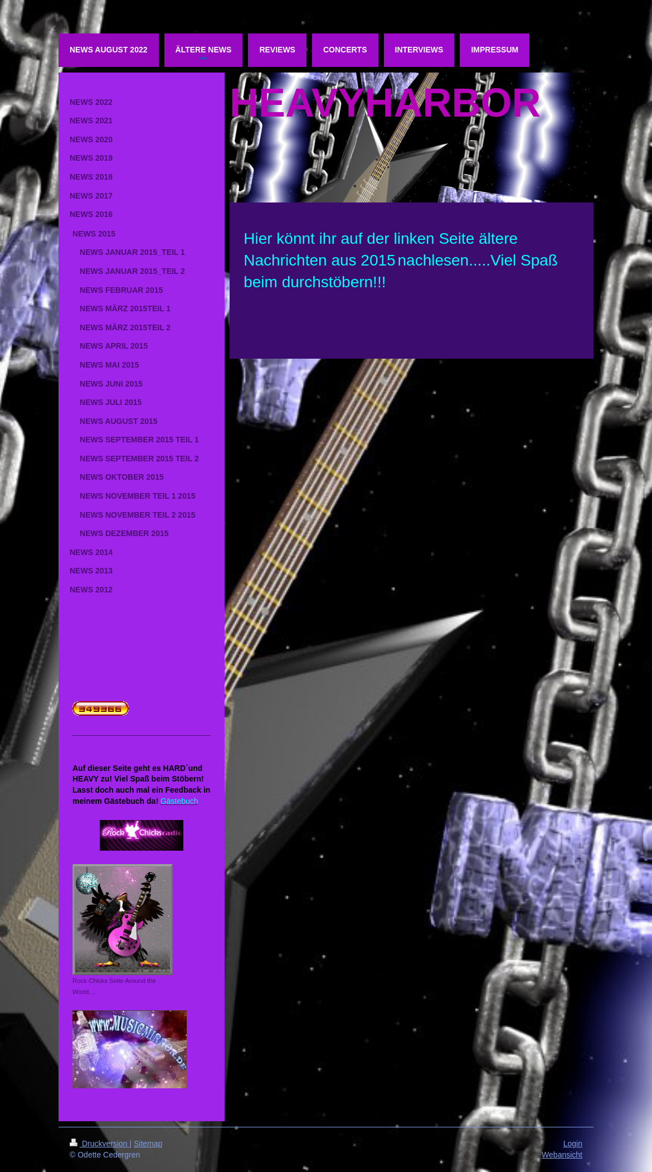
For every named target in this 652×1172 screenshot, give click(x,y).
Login (572, 1143)
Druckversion (99, 1143)
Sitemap (148, 1143)
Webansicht (562, 1154)
